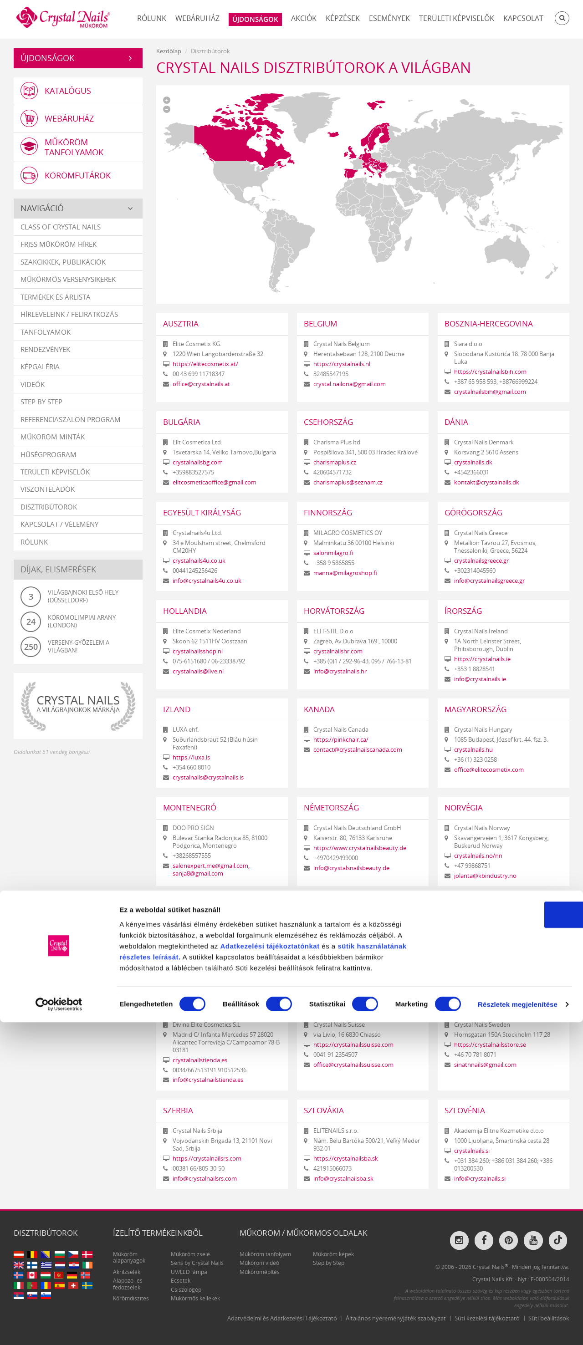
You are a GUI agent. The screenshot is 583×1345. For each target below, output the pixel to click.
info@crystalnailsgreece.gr (489, 581)
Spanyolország (195, 1004)
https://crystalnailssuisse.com (353, 1045)
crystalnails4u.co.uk (199, 561)
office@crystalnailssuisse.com (353, 1065)
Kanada (319, 709)
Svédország (469, 1004)
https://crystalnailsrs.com (207, 1158)
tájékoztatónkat (291, 1268)
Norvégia (464, 807)
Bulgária (181, 422)
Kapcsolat (523, 18)
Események (389, 18)
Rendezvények (45, 357)
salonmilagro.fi (333, 553)
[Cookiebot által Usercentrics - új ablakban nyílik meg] (59, 1327)
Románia (463, 906)
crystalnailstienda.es (200, 1060)
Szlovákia (324, 1110)
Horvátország (334, 611)
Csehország (328, 422)
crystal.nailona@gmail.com (349, 384)
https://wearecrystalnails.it (209, 936)
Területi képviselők (456, 18)
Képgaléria (40, 374)
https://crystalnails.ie (482, 659)
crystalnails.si (472, 1151)
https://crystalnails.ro (483, 954)
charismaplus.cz (334, 462)
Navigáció (42, 215)
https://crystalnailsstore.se (490, 1045)
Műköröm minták (52, 444)
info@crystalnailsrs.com (205, 1178)
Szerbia (178, 1110)
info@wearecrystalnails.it (206, 946)
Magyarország (475, 709)
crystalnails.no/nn (478, 856)
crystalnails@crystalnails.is (208, 777)
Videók (32, 391)
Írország (463, 611)
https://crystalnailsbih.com (490, 372)
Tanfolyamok (45, 339)
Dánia (456, 422)
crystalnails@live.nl (198, 671)
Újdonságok (47, 57)
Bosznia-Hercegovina (489, 323)
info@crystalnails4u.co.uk (207, 581)
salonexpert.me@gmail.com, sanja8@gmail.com (211, 869)
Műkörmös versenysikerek (68, 286)
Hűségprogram (48, 461)
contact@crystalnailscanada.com (357, 750)
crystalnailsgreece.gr (481, 561)
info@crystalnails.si (480, 1178)
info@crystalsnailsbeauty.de (351, 868)
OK (507, 1237)
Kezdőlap (168, 51)
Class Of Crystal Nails (60, 234)
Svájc (314, 1004)
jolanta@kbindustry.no (485, 876)
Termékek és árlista (55, 304)
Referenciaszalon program (70, 426)
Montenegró (189, 807)
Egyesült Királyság (202, 512)
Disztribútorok (48, 514)
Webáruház (197, 18)
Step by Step (41, 409)
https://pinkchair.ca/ (340, 740)
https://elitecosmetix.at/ (205, 364)
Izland (176, 709)
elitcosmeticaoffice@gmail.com (214, 482)
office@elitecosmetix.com (489, 770)
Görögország (473, 512)
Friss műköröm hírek (58, 251)
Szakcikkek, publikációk (63, 269)
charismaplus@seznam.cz (348, 482)
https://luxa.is (191, 757)
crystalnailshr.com (338, 651)
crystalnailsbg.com (198, 462)
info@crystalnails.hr (340, 671)
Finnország (328, 512)
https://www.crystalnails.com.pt (356, 954)
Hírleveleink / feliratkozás (69, 321)
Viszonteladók (47, 496)
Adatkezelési (242, 1268)
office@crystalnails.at (201, 384)
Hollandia (185, 611)
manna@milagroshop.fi (345, 573)
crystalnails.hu (473, 750)
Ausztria (181, 323)
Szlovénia (465, 1110)
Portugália (327, 906)
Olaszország (190, 906)
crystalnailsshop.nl (198, 651)
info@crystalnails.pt (340, 974)
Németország (331, 807)
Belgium (320, 323)
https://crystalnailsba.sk (345, 1158)
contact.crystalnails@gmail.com (496, 974)
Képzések (343, 18)
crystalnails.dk (473, 462)
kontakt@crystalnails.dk (486, 482)
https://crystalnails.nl (341, 364)
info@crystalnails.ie (480, 679)
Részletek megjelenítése (517, 1327)
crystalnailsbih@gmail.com (490, 392)
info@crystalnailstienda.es (208, 1080)
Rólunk (151, 18)
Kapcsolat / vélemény (59, 531)
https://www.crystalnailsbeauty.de (359, 848)
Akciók (304, 18)
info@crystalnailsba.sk (343, 1178)
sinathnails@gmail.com (485, 1065)
